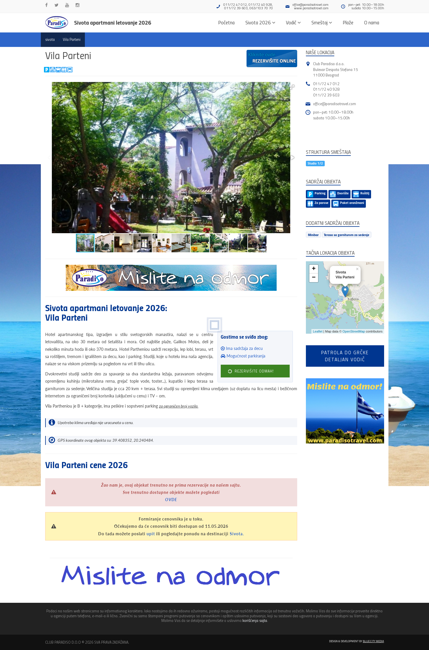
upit (151, 533)
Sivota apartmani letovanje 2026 (112, 22)
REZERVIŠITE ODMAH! (251, 371)
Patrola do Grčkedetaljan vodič (345, 356)
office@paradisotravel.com (310, 4)
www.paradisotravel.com (311, 8)
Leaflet (317, 331)
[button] (292, 87)
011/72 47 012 (326, 83)
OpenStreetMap (353, 331)
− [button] (313, 277)
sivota (50, 39)
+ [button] (313, 269)
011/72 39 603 (326, 95)
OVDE (171, 499)
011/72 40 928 (326, 89)
